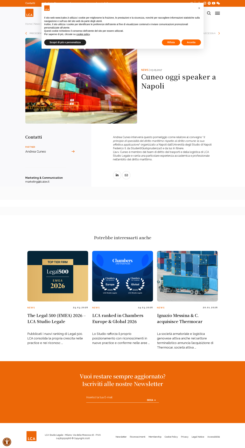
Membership (155, 437)
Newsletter (121, 437)
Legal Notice (198, 437)
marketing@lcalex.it (37, 181)
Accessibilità (213, 437)
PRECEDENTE (37, 33)
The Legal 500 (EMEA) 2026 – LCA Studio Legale (56, 318)
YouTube (213, 3)
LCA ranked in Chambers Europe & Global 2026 (117, 318)
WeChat (218, 3)
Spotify (209, 3)
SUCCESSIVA (209, 33)
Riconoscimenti (137, 437)
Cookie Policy (171, 437)
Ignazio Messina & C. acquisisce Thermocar (179, 318)
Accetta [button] (191, 42)
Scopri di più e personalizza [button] (65, 42)
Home (28, 24)
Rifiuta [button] (171, 42)
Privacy (184, 437)
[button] (199, 8)
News (37, 24)
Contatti (30, 3)
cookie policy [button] (83, 34)
